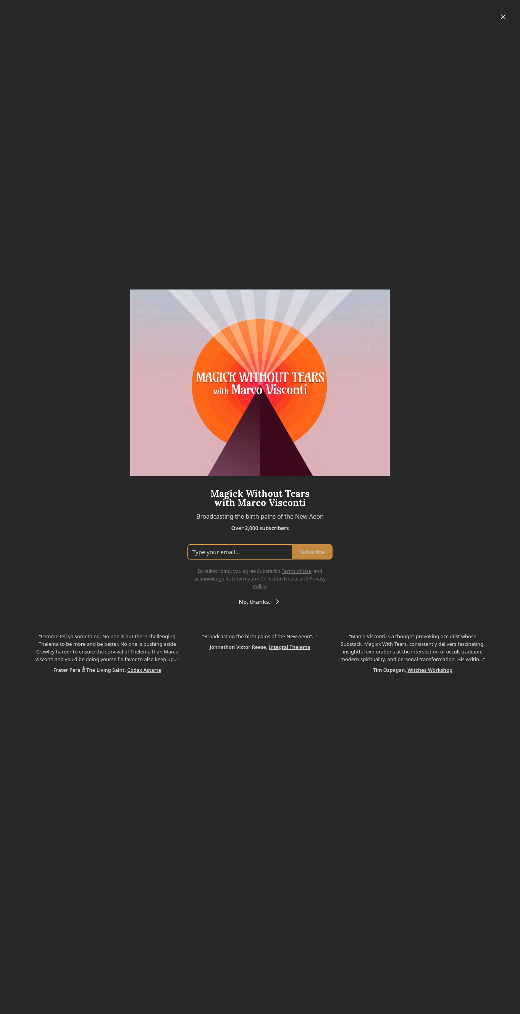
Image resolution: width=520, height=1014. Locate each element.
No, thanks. (260, 601)
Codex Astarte (144, 669)
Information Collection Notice (265, 578)
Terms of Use (296, 571)
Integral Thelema (289, 647)
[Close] (503, 16)
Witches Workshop (429, 669)
